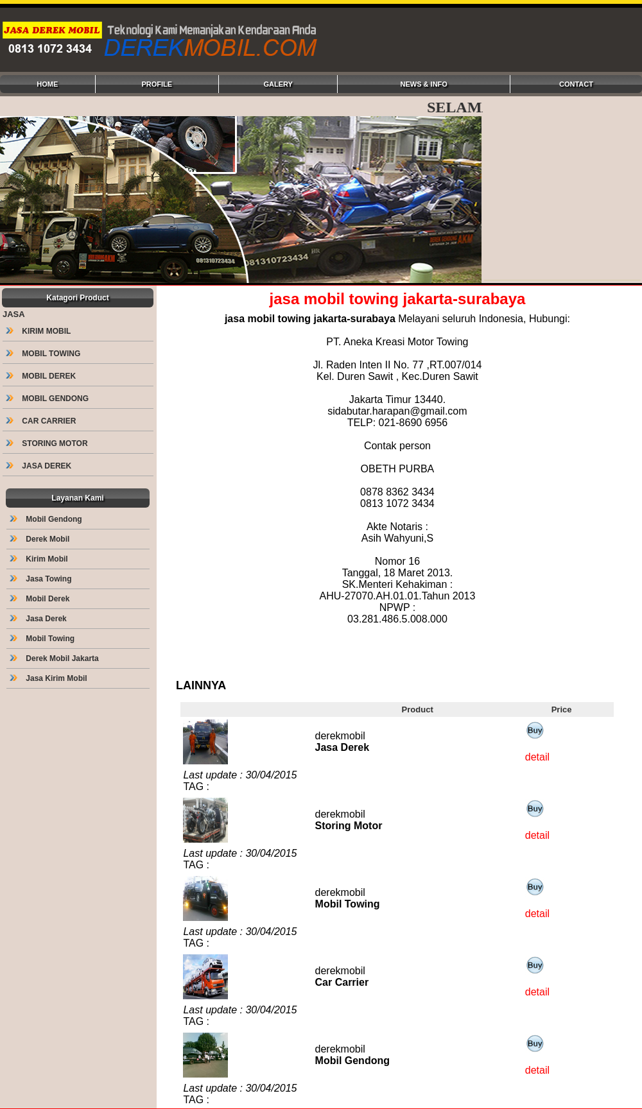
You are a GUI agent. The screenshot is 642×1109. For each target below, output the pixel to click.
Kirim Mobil (40, 558)
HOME (47, 84)
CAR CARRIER (42, 421)
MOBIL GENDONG (48, 398)
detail (537, 757)
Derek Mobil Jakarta (55, 658)
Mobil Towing (43, 638)
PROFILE (156, 84)
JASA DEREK (40, 465)
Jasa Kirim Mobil (49, 678)
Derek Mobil (41, 539)
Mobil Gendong (47, 519)
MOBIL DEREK (42, 376)
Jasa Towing (42, 578)
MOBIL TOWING (44, 353)
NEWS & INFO (424, 84)
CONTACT (576, 84)
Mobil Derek (41, 598)
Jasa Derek (39, 618)
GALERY (277, 84)
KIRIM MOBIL (39, 331)
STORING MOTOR (48, 443)
